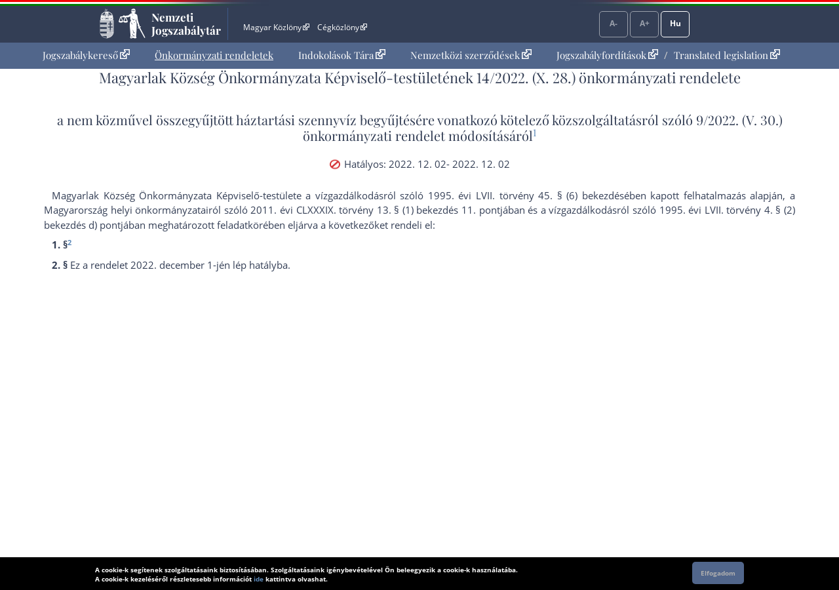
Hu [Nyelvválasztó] (675, 23)
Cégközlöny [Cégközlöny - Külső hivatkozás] (342, 27)
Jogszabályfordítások (607, 55)
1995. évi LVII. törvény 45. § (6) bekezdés (526, 195)
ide (258, 578)
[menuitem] (86, 55)
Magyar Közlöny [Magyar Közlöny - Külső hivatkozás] (276, 27)
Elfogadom (718, 573)
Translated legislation (727, 55)
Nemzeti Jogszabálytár (186, 23)
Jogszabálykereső (86, 55)
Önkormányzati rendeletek (214, 55)
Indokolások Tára (341, 55)
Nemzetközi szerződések (471, 55)
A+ (645, 23)
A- (613, 23)
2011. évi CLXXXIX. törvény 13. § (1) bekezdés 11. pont (374, 209)
